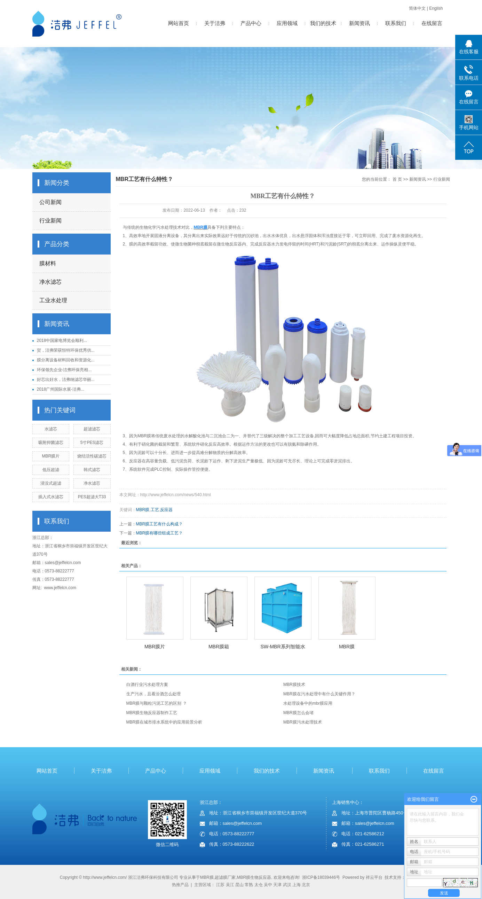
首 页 (397, 179)
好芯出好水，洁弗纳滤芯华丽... (66, 379)
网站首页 (178, 23)
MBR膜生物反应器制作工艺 (151, 712)
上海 (296, 884)
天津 (277, 884)
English (436, 8)
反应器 (166, 509)
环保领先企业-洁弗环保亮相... (64, 369)
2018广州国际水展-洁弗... (61, 389)
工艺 (155, 509)
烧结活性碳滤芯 (91, 456)
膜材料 (47, 263)
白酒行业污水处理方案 (147, 684)
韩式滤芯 (92, 469)
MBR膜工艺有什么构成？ (159, 524)
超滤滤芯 (92, 429)
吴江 (230, 884)
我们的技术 (323, 23)
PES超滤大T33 (92, 496)
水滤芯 (51, 429)
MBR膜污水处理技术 (302, 722)
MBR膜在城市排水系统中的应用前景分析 (164, 722)
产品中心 (250, 23)
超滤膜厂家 (225, 877)
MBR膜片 (51, 456)
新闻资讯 (359, 23)
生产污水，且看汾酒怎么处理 (153, 693)
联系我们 (395, 23)
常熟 (249, 884)
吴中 (268, 884)
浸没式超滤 (50, 483)
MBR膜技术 (294, 684)
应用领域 (287, 23)
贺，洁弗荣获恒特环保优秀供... (66, 350)
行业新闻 (50, 221)
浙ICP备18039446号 (321, 877)
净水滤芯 (50, 282)
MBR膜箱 (218, 646)
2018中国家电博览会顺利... (62, 340)
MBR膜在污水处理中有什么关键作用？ (319, 693)
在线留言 (431, 23)
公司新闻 (50, 202)
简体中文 (417, 8)
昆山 (239, 884)
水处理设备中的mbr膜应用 (307, 703)
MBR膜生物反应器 (254, 877)
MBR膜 (143, 509)
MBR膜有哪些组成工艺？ (159, 533)
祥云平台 (374, 877)
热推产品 (180, 884)
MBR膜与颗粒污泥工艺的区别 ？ (156, 703)
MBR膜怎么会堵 (298, 712)
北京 (306, 884)
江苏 (220, 884)
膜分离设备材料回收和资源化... (66, 360)
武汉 (287, 884)
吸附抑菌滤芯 (50, 442)
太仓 (258, 884)
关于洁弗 (214, 23)
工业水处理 (53, 300)
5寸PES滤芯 (92, 442)
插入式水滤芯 (50, 496)
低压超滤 (50, 469)
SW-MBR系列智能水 (282, 646)
